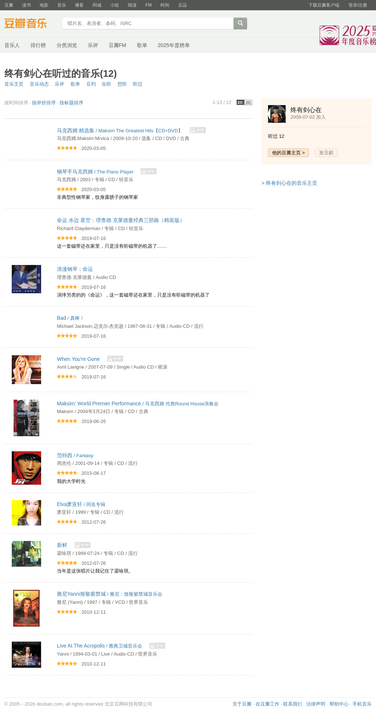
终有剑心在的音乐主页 (291, 183)
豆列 (91, 84)
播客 (79, 5)
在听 (106, 84)
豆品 (182, 5)
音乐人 (12, 45)
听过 (137, 84)
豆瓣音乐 (31, 24)
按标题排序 (71, 102)
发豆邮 (326, 152)
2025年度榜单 (174, 45)
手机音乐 (362, 704)
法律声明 (315, 704)
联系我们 (292, 704)
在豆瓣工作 (267, 704)
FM (148, 5)
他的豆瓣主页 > (288, 152)
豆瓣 (8, 5)
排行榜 (38, 45)
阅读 (132, 5)
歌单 (142, 45)
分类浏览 (67, 45)
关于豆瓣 (242, 704)
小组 (114, 5)
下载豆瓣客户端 (323, 5)
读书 (26, 5)
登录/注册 (357, 5)
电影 (44, 5)
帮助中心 (338, 704)
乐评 (93, 45)
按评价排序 (44, 102)
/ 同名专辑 (81, 504)
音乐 (61, 5)
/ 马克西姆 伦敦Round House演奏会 (137, 403)
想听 (122, 84)
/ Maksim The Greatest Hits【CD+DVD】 (120, 130)
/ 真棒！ (70, 318)
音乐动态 (39, 84)
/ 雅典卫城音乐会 (100, 646)
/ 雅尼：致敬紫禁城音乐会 (109, 594)
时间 (164, 5)
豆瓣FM (117, 45)
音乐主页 (14, 84)
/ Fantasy (75, 455)
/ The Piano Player (96, 172)
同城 (97, 5)
